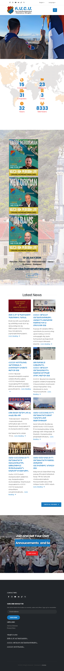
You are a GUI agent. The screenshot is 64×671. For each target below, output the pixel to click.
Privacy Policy (11, 628)
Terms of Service (12, 625)
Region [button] (42, 2)
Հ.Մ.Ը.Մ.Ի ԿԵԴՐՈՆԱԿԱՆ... (15, 647)
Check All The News (51, 504)
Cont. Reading (14, 336)
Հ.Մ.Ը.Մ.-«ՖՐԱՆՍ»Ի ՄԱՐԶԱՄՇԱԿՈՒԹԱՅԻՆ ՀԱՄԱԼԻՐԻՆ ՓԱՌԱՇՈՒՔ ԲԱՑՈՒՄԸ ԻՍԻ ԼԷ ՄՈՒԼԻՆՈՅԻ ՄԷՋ (42, 320)
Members (42, 112)
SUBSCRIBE (13, 617)
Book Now (32, 276)
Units (42, 99)
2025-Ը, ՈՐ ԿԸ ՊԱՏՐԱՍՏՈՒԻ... (17, 638)
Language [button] (52, 2)
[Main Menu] (55, 10)
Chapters (21, 99)
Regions (42, 88)
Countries (21, 88)
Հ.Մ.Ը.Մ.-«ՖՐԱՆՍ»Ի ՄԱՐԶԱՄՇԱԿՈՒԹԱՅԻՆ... (22, 643)
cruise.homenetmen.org (32, 269)
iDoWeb (44, 665)
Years (21, 112)
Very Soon (32, 553)
